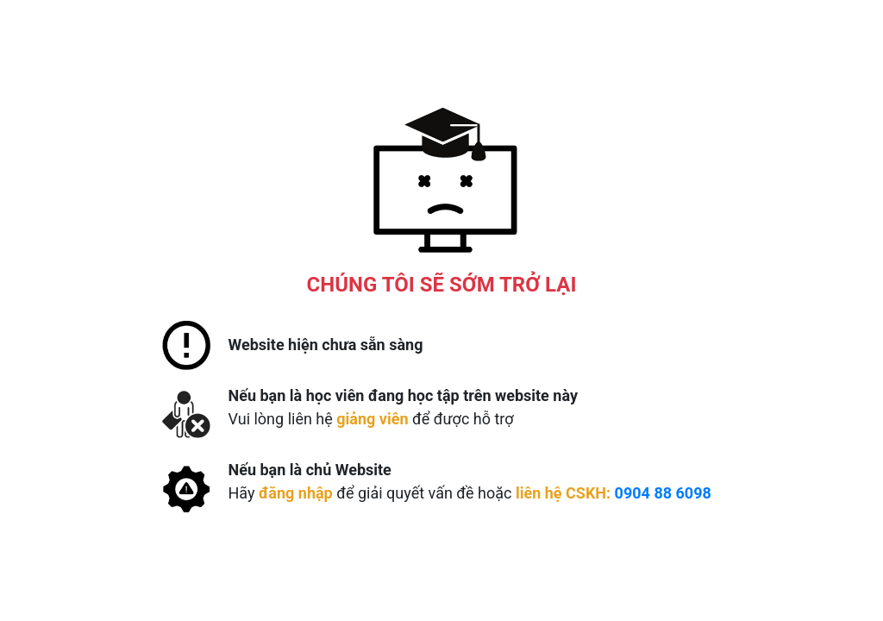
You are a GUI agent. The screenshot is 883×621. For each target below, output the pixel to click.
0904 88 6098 (663, 493)
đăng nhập (296, 493)
